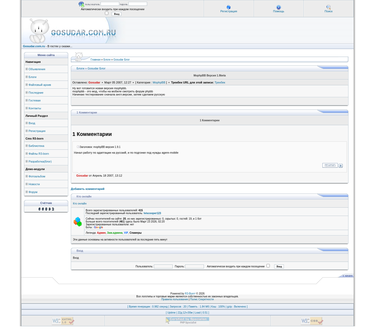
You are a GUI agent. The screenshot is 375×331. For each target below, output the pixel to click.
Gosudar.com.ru (34, 46)
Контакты (35, 108)
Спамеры (135, 232)
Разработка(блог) (40, 161)
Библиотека (36, 145)
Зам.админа (114, 232)
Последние (36, 92)
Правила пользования (174, 299)
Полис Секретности (202, 299)
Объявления (37, 69)
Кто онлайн (79, 203)
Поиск (328, 11)
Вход (32, 123)
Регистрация (228, 11)
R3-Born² (190, 293)
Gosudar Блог (122, 59)
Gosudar (94, 82)
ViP (126, 232)
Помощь (278, 11)
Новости (34, 184)
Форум (33, 192)
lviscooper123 (152, 213)
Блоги (32, 77)
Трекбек (220, 82)
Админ (101, 232)
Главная (96, 59)
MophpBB (159, 82)
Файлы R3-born (39, 153)
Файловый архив (40, 84)
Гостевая (35, 100)
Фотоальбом (37, 176)
